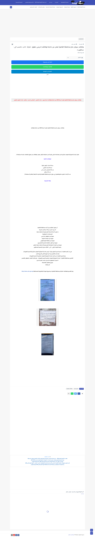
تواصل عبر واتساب (47, 66)
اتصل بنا (56, 2)
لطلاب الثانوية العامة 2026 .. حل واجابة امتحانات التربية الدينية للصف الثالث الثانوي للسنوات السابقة (47, 458)
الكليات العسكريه (33, 7)
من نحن (50, 2)
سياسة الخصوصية (65, 2)
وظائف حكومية (69, 388)
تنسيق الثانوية (73, 7)
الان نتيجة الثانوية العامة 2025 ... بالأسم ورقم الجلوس (35, 2)
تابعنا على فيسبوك (47, 62)
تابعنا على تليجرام (47, 71)
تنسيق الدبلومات (59, 7)
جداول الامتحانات (41, 7)
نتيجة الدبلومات (67, 7)
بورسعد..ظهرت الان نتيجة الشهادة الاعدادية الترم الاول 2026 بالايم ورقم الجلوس (47, 461)
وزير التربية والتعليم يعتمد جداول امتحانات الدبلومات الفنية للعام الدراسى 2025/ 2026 (47, 460)
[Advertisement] (47, 26)
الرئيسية (81, 44)
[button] (79, 393)
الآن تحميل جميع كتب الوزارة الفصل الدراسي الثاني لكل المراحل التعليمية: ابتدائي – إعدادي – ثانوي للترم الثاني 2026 (47, 463)
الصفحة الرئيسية (19, 2)
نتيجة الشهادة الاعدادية (50, 7)
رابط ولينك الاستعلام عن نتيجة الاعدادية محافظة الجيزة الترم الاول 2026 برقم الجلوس (47, 464)
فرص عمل (74, 44)
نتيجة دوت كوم (71, 534)
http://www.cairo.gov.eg (27, 271)
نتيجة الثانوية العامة (81, 7)
